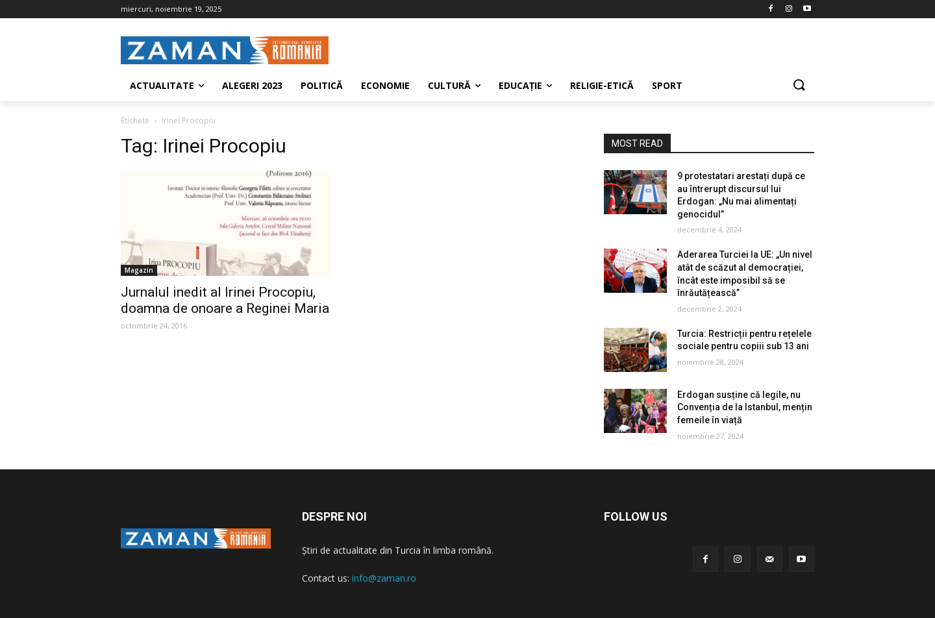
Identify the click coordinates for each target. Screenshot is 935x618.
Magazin (139, 270)
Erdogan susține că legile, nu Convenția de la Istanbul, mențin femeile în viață (744, 407)
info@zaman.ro (384, 578)
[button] (798, 85)
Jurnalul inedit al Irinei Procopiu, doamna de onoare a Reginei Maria (225, 300)
